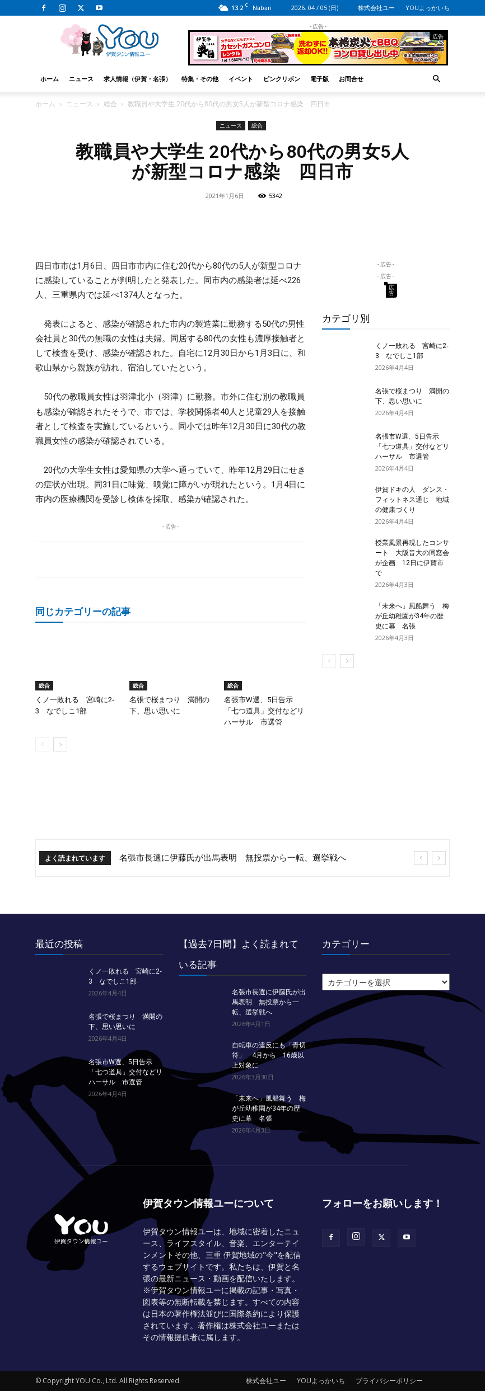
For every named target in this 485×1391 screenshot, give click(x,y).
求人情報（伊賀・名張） (137, 78)
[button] (436, 79)
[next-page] (60, 744)
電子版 (319, 78)
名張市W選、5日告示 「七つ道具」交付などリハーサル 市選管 (264, 711)
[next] (439, 858)
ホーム (49, 78)
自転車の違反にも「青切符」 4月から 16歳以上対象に (269, 1055)
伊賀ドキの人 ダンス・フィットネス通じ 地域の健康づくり (412, 500)
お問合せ (351, 78)
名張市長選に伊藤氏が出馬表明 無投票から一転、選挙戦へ (232, 858)
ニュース (81, 78)
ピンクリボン (281, 78)
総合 (110, 104)
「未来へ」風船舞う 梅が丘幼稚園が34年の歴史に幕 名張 (412, 616)
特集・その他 (199, 78)
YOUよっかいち (427, 7)
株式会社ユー (376, 7)
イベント (240, 78)
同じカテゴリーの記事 (82, 611)
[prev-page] (42, 744)
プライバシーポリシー (389, 1380)
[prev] (421, 858)
